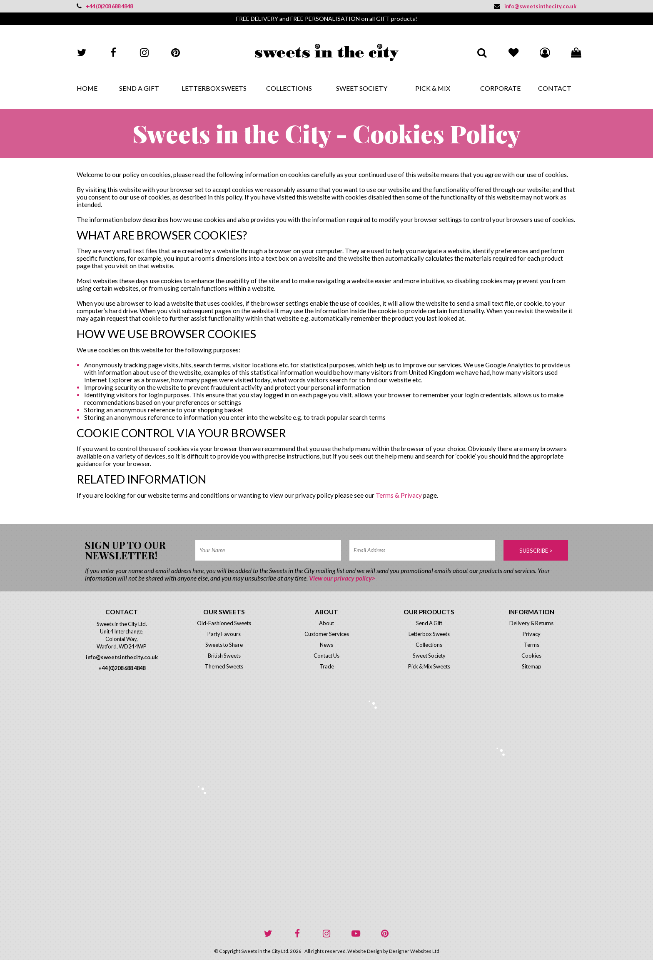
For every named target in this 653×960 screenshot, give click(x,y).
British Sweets (224, 655)
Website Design (364, 951)
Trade (326, 666)
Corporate (500, 88)
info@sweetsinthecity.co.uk (535, 6)
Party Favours (224, 634)
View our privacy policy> (342, 578)
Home (87, 88)
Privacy (532, 634)
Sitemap (531, 666)
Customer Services (326, 634)
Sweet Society (361, 88)
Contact (554, 88)
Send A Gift (139, 88)
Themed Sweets (224, 666)
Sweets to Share (224, 644)
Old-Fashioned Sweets (224, 623)
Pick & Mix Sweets (429, 666)
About (326, 623)
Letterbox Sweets (214, 88)
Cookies (531, 655)
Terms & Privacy (399, 495)
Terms (531, 644)
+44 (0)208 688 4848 (105, 6)
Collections (289, 88)
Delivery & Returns (531, 623)
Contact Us (326, 655)
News (326, 644)
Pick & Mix (432, 88)
